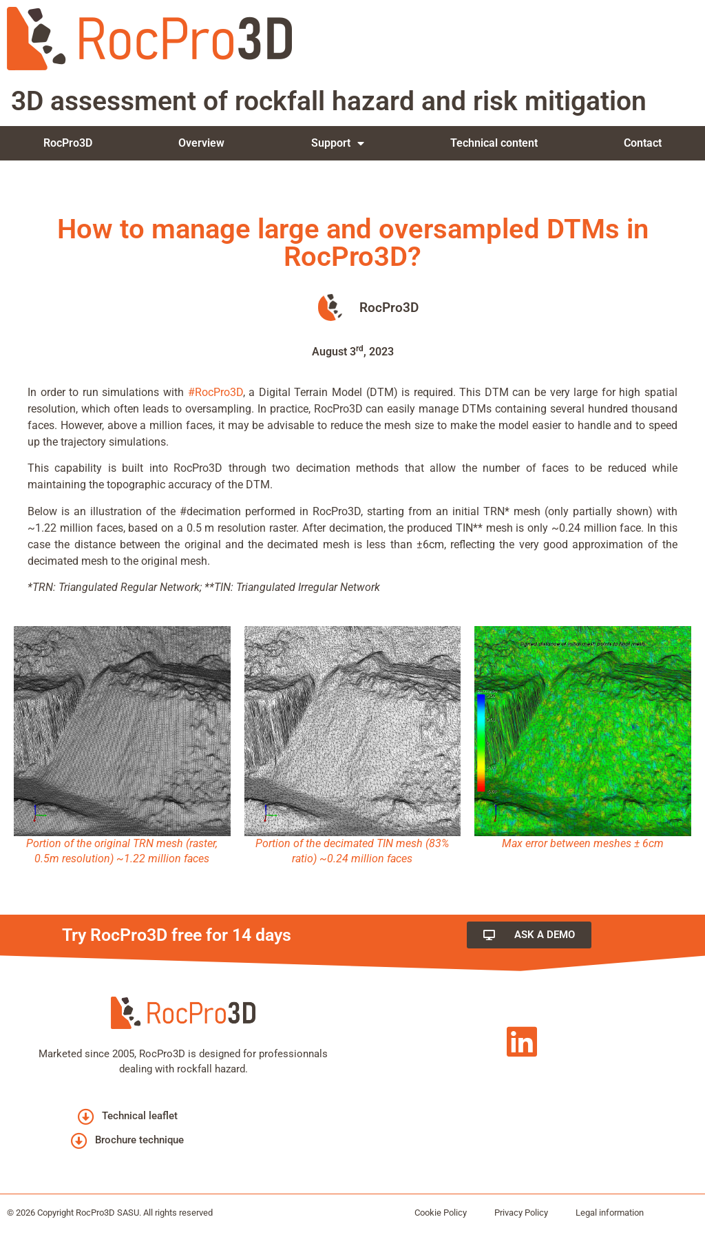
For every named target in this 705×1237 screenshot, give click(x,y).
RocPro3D (67, 142)
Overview (201, 142)
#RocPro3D (215, 392)
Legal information (610, 1212)
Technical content (494, 142)
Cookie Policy (440, 1212)
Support (337, 143)
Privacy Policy (521, 1212)
